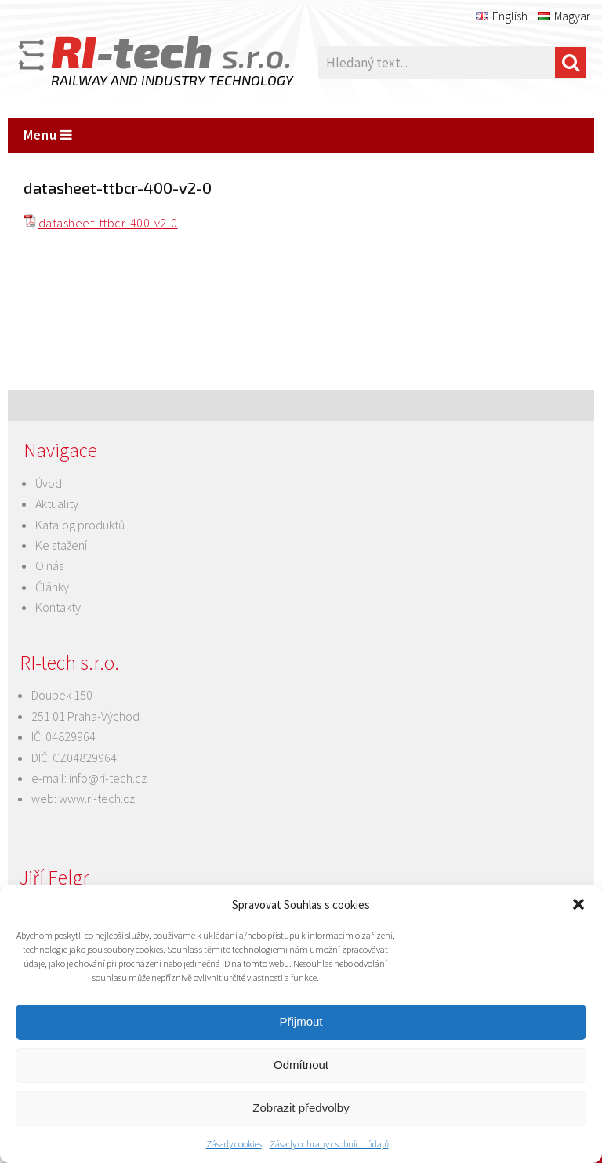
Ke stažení (61, 545)
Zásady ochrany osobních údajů (329, 1144)
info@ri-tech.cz (108, 778)
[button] (578, 904)
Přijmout (300, 1021)
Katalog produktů (80, 524)
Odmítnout (301, 1064)
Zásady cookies (234, 1144)
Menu (48, 135)
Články (52, 586)
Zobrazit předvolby (300, 1107)
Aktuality (56, 503)
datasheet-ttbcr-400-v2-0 (108, 223)
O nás (49, 565)
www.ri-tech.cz (97, 798)
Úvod (48, 483)
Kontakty (58, 607)
